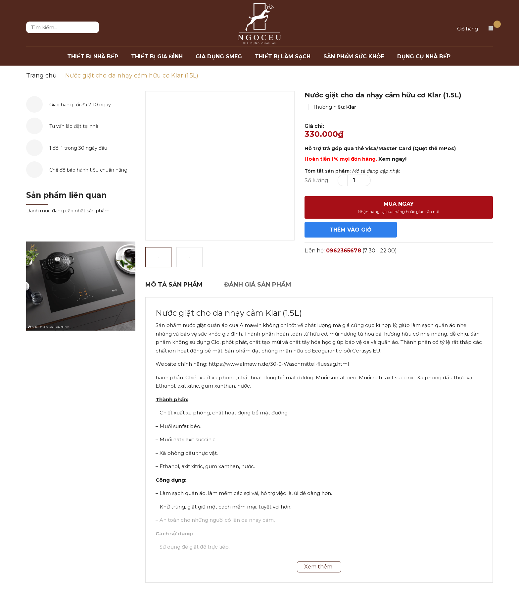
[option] (220, 166)
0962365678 (343, 250)
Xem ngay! (392, 159)
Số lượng (316, 180)
